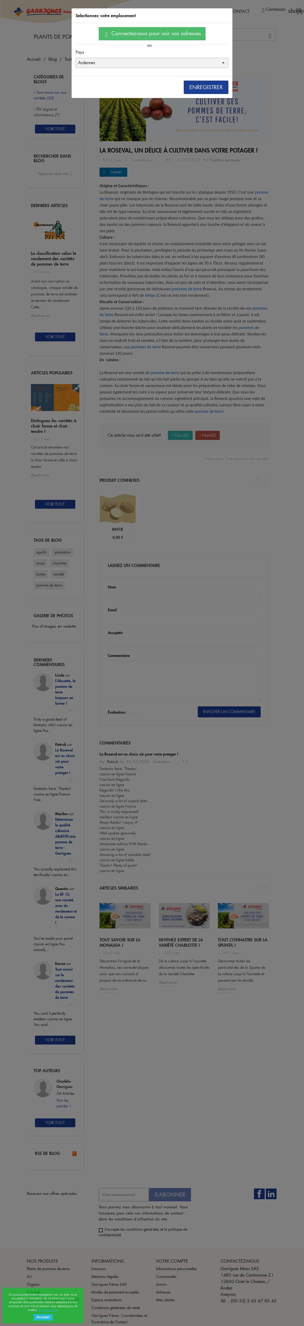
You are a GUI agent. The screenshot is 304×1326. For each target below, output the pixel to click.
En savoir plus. (48, 1310)
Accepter (43, 1317)
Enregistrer (206, 87)
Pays (80, 52)
